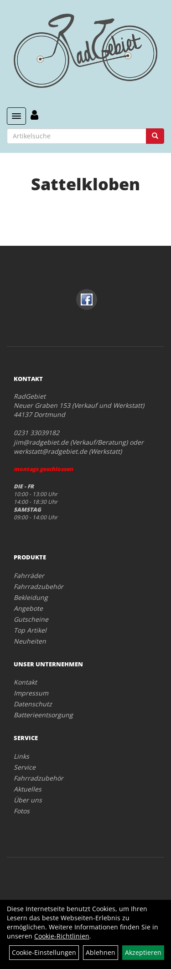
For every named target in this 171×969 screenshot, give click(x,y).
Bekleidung (31, 597)
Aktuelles (27, 789)
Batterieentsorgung (43, 714)
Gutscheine (31, 619)
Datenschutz (33, 704)
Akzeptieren (143, 952)
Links (21, 756)
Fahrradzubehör (38, 586)
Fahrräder (29, 575)
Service (25, 767)
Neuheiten (30, 641)
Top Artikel (30, 630)
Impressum (31, 693)
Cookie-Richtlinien (61, 936)
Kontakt (25, 682)
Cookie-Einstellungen (44, 952)
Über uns (28, 800)
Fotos (22, 811)
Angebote (28, 608)
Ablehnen (100, 952)
